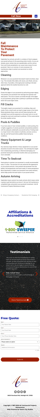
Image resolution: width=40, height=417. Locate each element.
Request (2, 345)
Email (2, 327)
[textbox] (18, 341)
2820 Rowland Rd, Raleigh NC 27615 (20, 395)
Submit (20, 359)
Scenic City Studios (26, 409)
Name (2, 322)
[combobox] (20, 342)
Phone (2, 333)
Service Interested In (5, 339)
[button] (36, 16)
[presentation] (11, 354)
